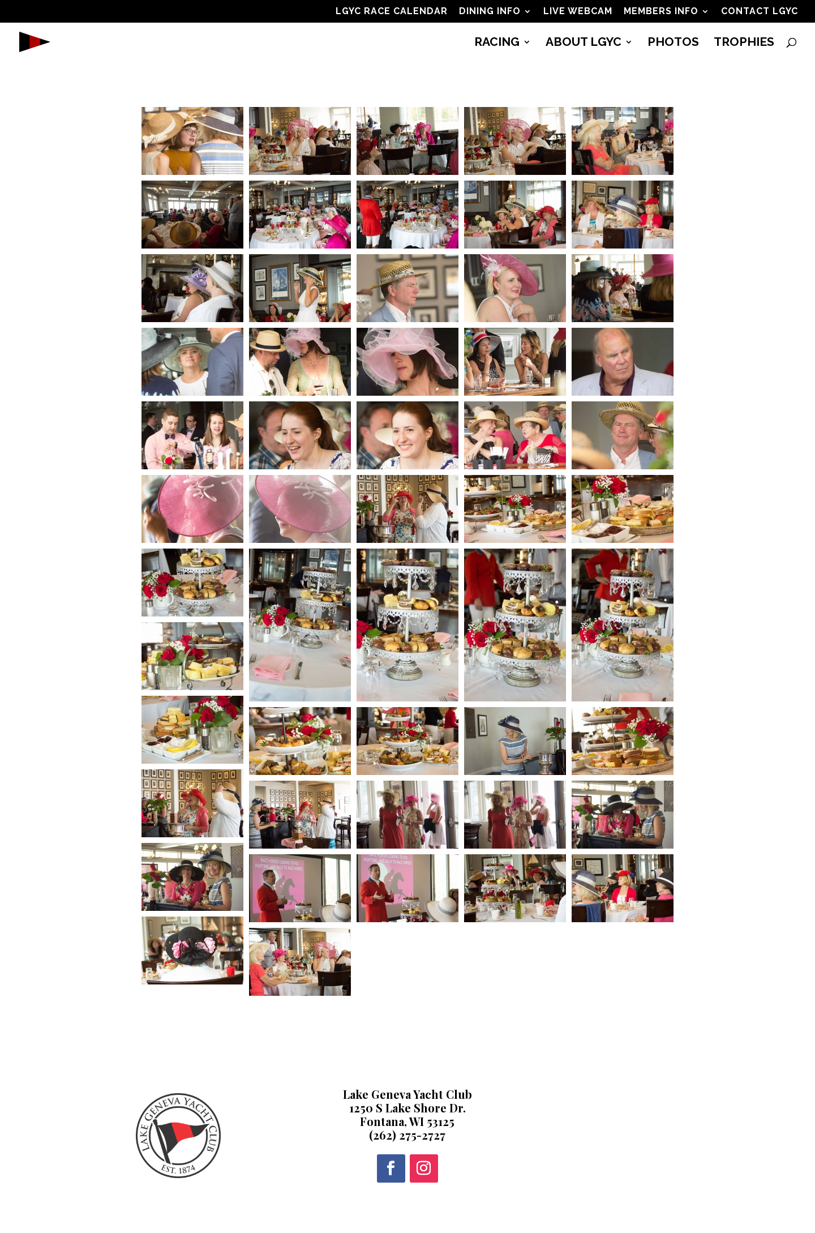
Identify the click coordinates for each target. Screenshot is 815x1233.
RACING (497, 43)
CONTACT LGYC (759, 11)
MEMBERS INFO (661, 11)
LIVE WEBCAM (577, 11)
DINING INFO (490, 11)
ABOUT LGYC (583, 43)
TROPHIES (744, 43)
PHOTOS (673, 43)
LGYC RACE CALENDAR (392, 11)
